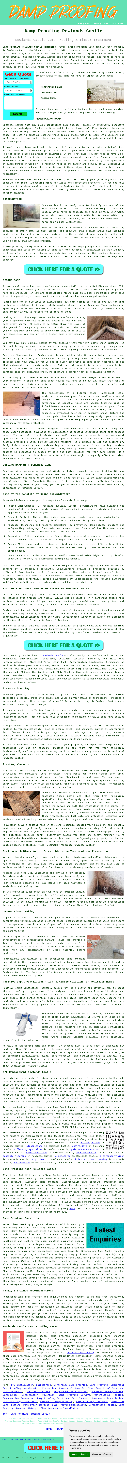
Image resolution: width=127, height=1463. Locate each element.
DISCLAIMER (117, 24)
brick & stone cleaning (91, 1159)
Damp (5, 565)
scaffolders (79, 1146)
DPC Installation (22, 1385)
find (12, 1175)
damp (66, 76)
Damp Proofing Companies (92, 1401)
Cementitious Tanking (108, 1395)
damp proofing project (38, 1212)
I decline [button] (84, 1454)
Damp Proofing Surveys (74, 1395)
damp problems (115, 109)
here (72, 1208)
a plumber (38, 1159)
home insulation (36, 1153)
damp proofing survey (19, 246)
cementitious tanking (40, 940)
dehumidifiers (34, 547)
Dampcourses (43, 1385)
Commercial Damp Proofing (70, 1385)
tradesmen (115, 1163)
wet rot (7, 154)
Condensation (50, 205)
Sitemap (5, 1439)
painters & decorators (85, 1149)
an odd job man (90, 1143)
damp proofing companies (90, 1192)
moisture (111, 536)
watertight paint (95, 432)
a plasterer (62, 1156)
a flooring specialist (28, 1149)
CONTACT (105, 24)
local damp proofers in (47, 1228)
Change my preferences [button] (101, 1454)
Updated (37, 1439)
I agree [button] (74, 1454)
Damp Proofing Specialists (20, 1401)
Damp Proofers (12, 1391)
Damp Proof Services (109, 1388)
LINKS (87, 24)
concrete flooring (14, 1156)
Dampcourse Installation (70, 1391)
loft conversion (86, 1153)
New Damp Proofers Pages (21, 1439)
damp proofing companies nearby (62, 1241)
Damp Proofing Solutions (53, 1398)
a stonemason (22, 1163)
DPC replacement (73, 1114)
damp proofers (85, 669)
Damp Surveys (80, 1398)
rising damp (71, 293)
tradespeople (64, 1139)
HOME (80, 24)
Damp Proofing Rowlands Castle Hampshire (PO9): (34, 47)
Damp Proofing (99, 1385)
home (5, 1136)
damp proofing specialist (69, 1336)
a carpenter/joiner (112, 1156)
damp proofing (115, 63)
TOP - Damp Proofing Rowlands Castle (26, 1414)
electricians (34, 1146)
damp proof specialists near (40, 1251)
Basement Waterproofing (107, 1391)
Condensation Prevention (40, 1388)
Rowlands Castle (53, 655)
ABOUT (96, 24)
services (40, 679)
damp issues (107, 452)
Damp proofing (11, 655)
